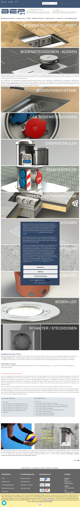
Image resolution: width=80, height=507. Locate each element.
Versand (60, 18)
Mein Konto (3, 2)
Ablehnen (40, 272)
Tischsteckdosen (25, 481)
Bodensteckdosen (7, 18)
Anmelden (10, 2)
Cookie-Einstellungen (40, 276)
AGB (28, 18)
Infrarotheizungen (25, 488)
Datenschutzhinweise (37, 261)
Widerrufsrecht (37, 18)
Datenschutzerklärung (8, 488)
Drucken (75, 460)
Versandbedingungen (8, 485)
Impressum (20, 18)
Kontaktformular (71, 18)
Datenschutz (50, 18)
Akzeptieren (40, 267)
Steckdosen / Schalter (27, 485)
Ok (40, 504)
